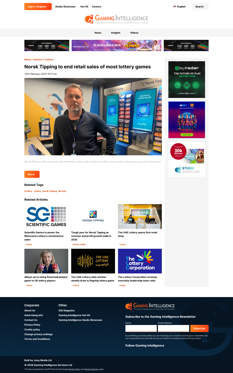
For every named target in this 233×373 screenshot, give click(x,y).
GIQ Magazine (67, 310)
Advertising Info (33, 315)
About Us (29, 310)
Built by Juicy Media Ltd (38, 360)
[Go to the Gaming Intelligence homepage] (116, 19)
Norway (62, 191)
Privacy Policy (32, 324)
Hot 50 (84, 6)
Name (128, 323)
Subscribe (199, 328)
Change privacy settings (38, 334)
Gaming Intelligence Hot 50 (74, 315)
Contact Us (30, 319)
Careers (96, 6)
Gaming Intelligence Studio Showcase (80, 319)
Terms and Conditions (37, 338)
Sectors (37, 59)
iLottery (28, 191)
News (27, 59)
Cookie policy (32, 329)
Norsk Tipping (49, 191)
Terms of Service (92, 369)
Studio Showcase (65, 6)
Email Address (165, 323)
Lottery (49, 59)
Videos (134, 32)
